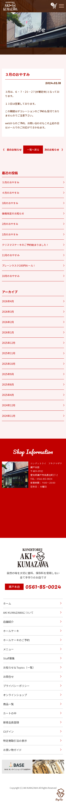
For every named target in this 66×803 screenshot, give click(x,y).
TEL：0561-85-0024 (41, 478)
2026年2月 (8, 322)
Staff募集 (9, 658)
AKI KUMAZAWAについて (18, 612)
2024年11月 (8, 416)
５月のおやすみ (10, 182)
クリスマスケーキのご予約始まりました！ (25, 244)
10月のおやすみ (11, 276)
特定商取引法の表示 (15, 740)
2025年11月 (8, 353)
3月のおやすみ (10, 203)
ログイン (8, 731)
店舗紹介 (8, 622)
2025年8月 (8, 384)
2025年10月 (8, 363)
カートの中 (9, 713)
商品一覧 (8, 704)
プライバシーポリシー (16, 686)
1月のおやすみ (10, 234)
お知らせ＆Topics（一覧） (19, 667)
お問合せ (8, 676)
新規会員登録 (11, 722)
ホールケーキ (11, 631)
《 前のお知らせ (12, 149)
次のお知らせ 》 (54, 149)
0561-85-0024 (43, 586)
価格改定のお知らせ (13, 213)
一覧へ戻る (33, 149)
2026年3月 (8, 311)
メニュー (8, 649)
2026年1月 (8, 332)
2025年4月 (8, 395)
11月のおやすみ (11, 255)
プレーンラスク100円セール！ (19, 265)
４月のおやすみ (10, 192)
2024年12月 (8, 405)
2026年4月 (8, 301)
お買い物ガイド (12, 750)
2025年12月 (8, 342)
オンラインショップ (15, 695)
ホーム (7, 603)
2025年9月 (8, 374)
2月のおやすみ (10, 224)
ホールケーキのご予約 (16, 640)
